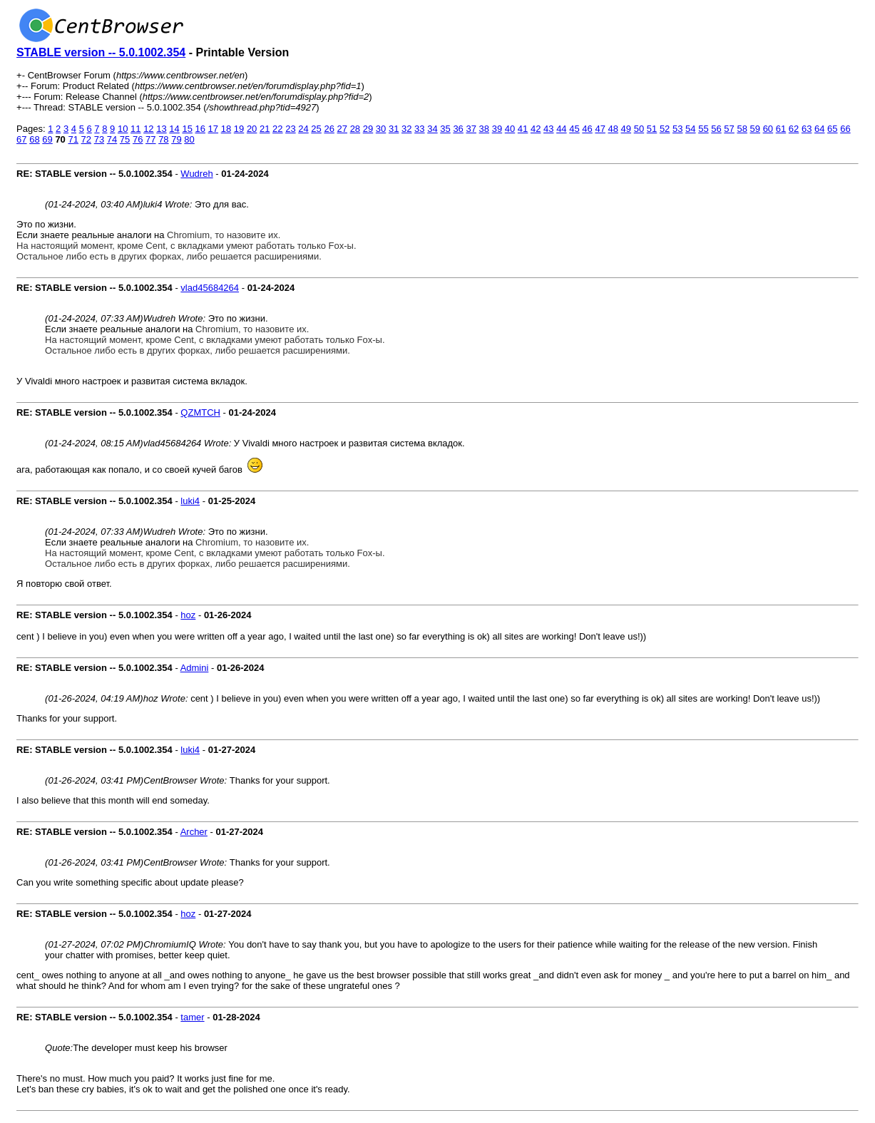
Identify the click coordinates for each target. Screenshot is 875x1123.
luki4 (190, 501)
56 (716, 128)
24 (303, 128)
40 (510, 128)
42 (536, 128)
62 (794, 128)
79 (176, 139)
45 (574, 128)
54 (690, 128)
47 (600, 128)
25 (316, 128)
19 (239, 128)
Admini (194, 667)
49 (626, 128)
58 (742, 128)
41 (523, 128)
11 (135, 128)
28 (355, 128)
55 (703, 128)
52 (665, 128)
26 (329, 128)
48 (613, 128)
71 (73, 139)
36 (458, 128)
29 (368, 128)
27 (342, 128)
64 (819, 128)
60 (768, 128)
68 (34, 139)
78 (163, 139)
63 (807, 128)
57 (729, 128)
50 (639, 128)
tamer (192, 1017)
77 (150, 139)
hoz (187, 615)
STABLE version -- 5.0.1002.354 (100, 52)
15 (187, 128)
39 (497, 128)
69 (47, 139)
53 (677, 128)
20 (252, 128)
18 (226, 128)
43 (548, 128)
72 (86, 139)
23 (290, 128)
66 (845, 128)
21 (265, 128)
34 (432, 128)
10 (123, 128)
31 (394, 128)
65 (832, 128)
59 (755, 128)
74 (112, 139)
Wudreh (196, 173)
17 (213, 128)
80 (189, 139)
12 (148, 128)
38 (484, 128)
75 (125, 139)
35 (445, 128)
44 (561, 128)
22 (277, 128)
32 (406, 128)
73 (99, 139)
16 (200, 128)
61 (781, 128)
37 (471, 128)
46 (587, 128)
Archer (194, 831)
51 (652, 128)
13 (161, 128)
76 (138, 139)
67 (21, 139)
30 (381, 128)
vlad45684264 (209, 287)
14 (174, 128)
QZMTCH (200, 412)
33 (419, 128)
